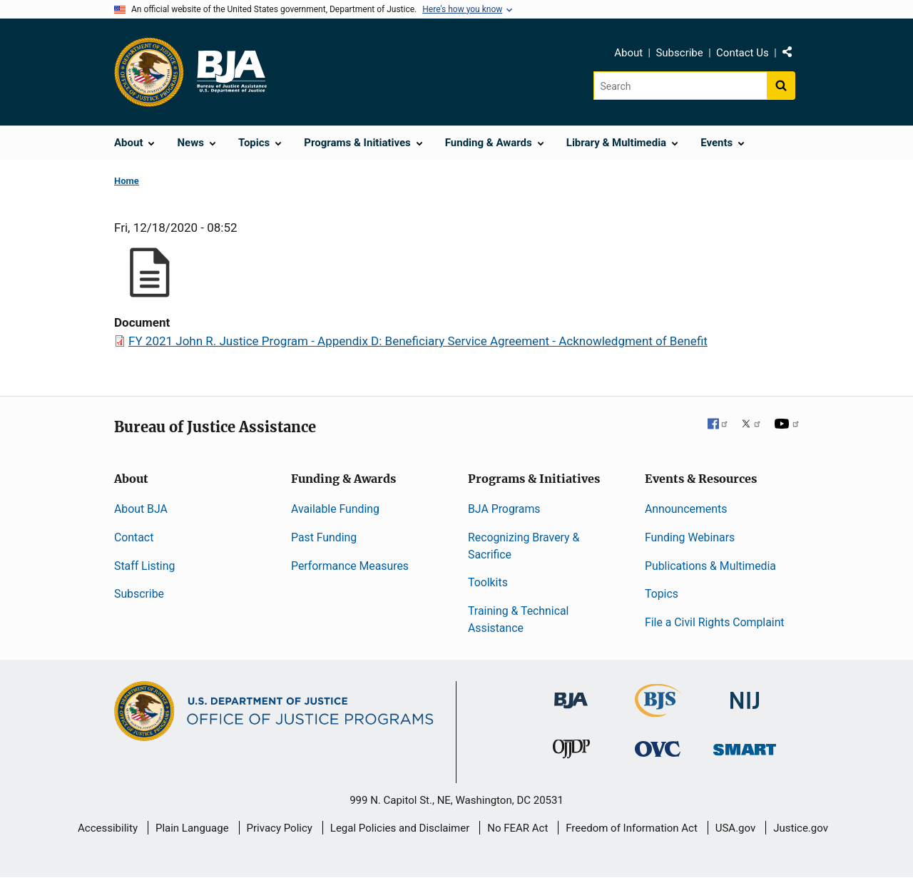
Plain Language (192, 828)
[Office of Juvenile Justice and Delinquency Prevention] (571, 752)
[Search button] (781, 85)
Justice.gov (800, 828)
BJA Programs (504, 509)
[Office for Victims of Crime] (657, 748)
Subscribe (679, 52)
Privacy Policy (279, 828)
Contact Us (742, 52)
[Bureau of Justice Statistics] (658, 711)
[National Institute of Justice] (744, 694)
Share (792, 55)
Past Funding (324, 537)
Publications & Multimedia (710, 566)
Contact (133, 537)
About (628, 52)
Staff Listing (144, 566)
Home (126, 180)
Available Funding (335, 509)
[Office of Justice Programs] (149, 72)
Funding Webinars (690, 537)
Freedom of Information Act (632, 828)
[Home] (231, 72)
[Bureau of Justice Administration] (571, 693)
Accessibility (108, 828)
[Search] (680, 85)
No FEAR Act (517, 828)
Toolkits (488, 582)
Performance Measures (350, 566)
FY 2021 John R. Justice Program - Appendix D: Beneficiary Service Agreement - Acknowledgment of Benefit (418, 341)
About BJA (141, 509)
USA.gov (735, 828)
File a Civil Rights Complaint (715, 622)
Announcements (686, 509)
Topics (661, 594)
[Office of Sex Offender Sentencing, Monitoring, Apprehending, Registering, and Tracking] (744, 745)
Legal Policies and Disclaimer (399, 828)
